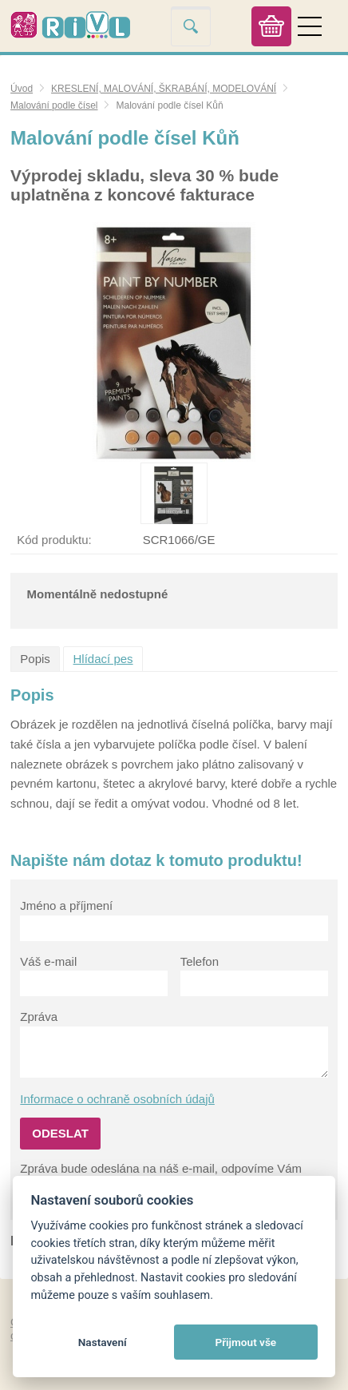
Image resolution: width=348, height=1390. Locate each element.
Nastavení (102, 1342)
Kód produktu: (54, 539)
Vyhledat (191, 26)
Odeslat (60, 1133)
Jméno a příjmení (66, 905)
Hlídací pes (103, 658)
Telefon (199, 961)
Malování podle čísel (53, 105)
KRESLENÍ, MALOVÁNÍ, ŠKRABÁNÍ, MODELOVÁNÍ (163, 88)
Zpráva (38, 1016)
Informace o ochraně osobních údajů (117, 1099)
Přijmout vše (245, 1342)
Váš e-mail (48, 961)
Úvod (21, 88)
